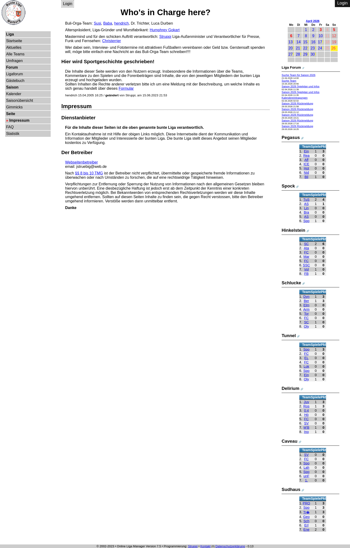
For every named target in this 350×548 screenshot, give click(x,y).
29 (305, 54)
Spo (306, 221)
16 (313, 42)
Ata (306, 248)
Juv (306, 402)
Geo (306, 517)
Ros (306, 406)
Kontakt (205, 546)
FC (306, 252)
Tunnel (289, 335)
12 (334, 36)
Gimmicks (14, 107)
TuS (306, 199)
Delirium (290, 388)
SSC (306, 265)
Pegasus (291, 137)
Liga (10, 34)
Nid (306, 172)
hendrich (121, 23)
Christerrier (111, 41)
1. (306, 480)
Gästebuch (15, 81)
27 (290, 54)
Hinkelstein (293, 230)
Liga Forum (291, 67)
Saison (12, 87)
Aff (306, 160)
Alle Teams (15, 54)
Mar (307, 256)
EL (306, 358)
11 (327, 36)
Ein (306, 151)
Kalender (13, 94)
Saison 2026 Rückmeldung (297, 103)
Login (67, 4)
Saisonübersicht (19, 100)
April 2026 (312, 21)
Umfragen (14, 61)
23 (312, 48)
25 (327, 48)
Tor (306, 314)
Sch (307, 521)
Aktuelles (14, 47)
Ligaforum (14, 74)
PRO (306, 503)
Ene (306, 529)
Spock (288, 185)
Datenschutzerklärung (230, 546)
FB (306, 274)
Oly (306, 326)
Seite (10, 114)
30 (312, 54)
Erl (306, 525)
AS (306, 204)
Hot (306, 168)
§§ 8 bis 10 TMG (89, 173)
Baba (107, 23)
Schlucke (291, 282)
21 (298, 48)
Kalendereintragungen (295, 97)
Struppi (165, 37)
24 (320, 48)
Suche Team (289, 80)
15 (305, 42)
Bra (306, 212)
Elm (307, 305)
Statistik (12, 134)
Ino (306, 432)
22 (305, 48)
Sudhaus (291, 489)
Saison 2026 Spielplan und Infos (300, 86)
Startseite (14, 41)
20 (290, 48)
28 (298, 54)
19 (334, 42)
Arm (306, 309)
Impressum (19, 120)
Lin (306, 208)
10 (321, 36)
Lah (306, 467)
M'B (306, 427)
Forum (12, 67)
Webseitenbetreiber (81, 162)
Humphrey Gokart (164, 30)
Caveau (289, 441)
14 (298, 42)
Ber (306, 301)
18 (327, 42)
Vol (306, 269)
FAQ (10, 127)
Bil (306, 177)
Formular (126, 88)
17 (320, 42)
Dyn (306, 297)
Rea (306, 155)
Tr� (306, 512)
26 (333, 48)
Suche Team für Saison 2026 (298, 75)
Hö (306, 415)
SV (306, 423)
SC (306, 244)
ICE (306, 164)
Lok (306, 366)
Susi (97, 23)
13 (290, 42)
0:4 (306, 410)
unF (307, 476)
